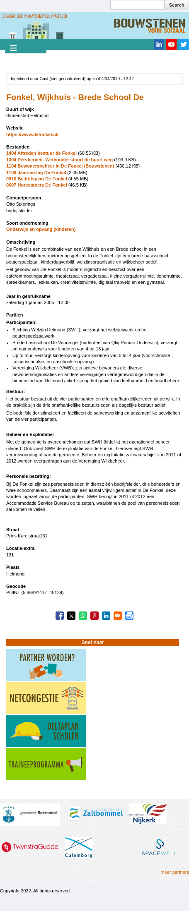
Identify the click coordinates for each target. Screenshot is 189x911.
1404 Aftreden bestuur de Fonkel (41, 153)
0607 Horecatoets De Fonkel (36, 184)
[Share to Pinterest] (94, 615)
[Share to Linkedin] (106, 615)
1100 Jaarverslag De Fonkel (36, 172)
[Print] (129, 615)
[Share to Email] (118, 615)
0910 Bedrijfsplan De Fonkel (36, 178)
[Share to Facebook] (60, 615)
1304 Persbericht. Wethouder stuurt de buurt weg (60, 159)
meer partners (175, 872)
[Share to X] (71, 615)
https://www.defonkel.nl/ (32, 134)
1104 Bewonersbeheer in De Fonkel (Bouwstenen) (60, 165)
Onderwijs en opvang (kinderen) (40, 229)
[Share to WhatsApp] (83, 615)
